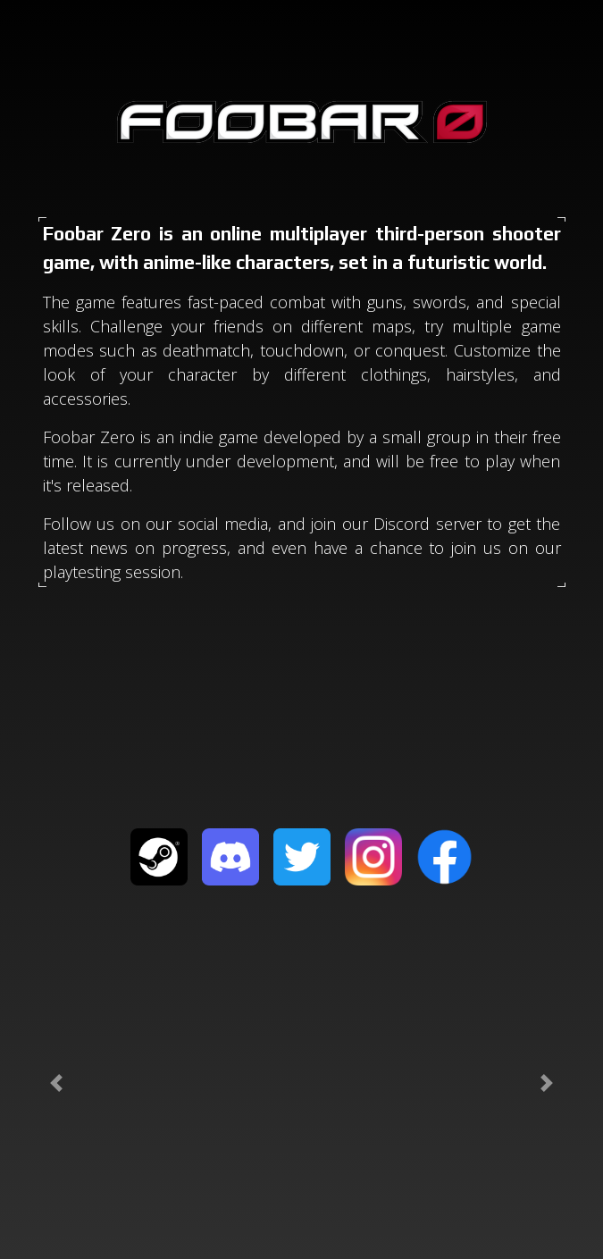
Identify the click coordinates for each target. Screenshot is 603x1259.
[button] (56, 1083)
